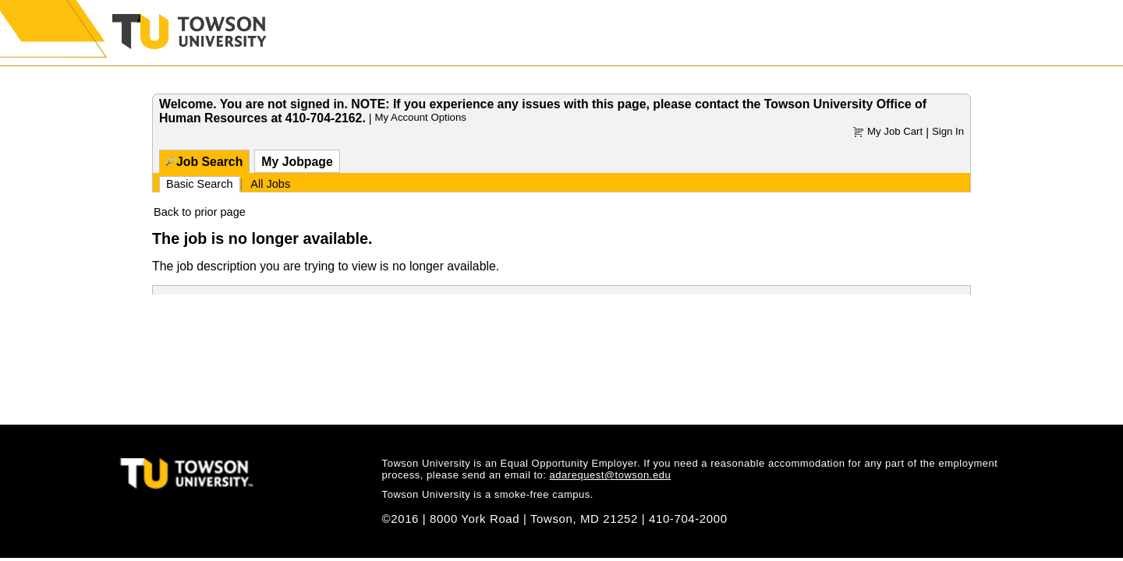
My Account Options (420, 117)
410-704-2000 (688, 518)
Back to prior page (200, 212)
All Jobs (270, 184)
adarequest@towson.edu (610, 475)
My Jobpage (296, 161)
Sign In (948, 131)
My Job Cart (895, 131)
